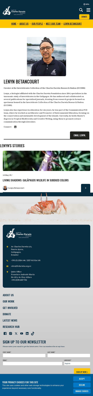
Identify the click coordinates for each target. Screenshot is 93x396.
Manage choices (82, 391)
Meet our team (53, 23)
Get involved (10, 308)
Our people (37, 23)
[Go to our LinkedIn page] (26, 332)
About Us (8, 295)
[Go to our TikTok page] (31, 332)
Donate (84, 16)
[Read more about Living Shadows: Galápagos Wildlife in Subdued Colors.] (85, 188)
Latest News (10, 320)
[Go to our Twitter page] (15, 332)
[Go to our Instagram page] (9, 332)
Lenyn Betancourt (73, 23)
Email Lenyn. (80, 135)
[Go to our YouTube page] (20, 332)
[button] (88, 10)
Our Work (8, 301)
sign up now (82, 372)
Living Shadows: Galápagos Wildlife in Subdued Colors (36, 180)
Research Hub (11, 326)
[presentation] (20, 371)
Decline (82, 385)
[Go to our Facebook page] (4, 332)
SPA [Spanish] (86, 4)
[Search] (81, 10)
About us (24, 23)
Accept (82, 378)
